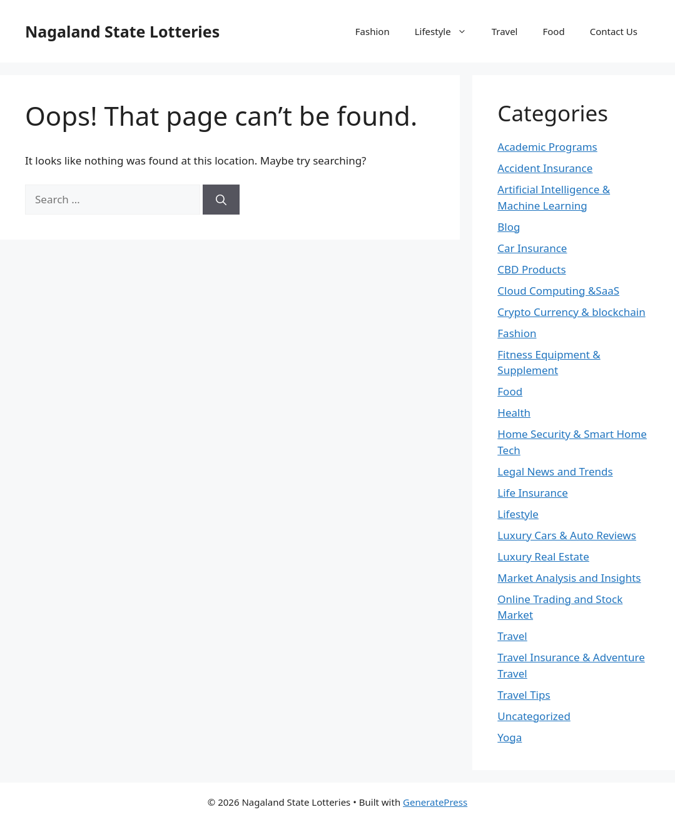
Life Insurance (532, 492)
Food (554, 31)
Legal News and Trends (554, 471)
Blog (508, 227)
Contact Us (613, 31)
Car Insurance (532, 248)
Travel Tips (523, 695)
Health (513, 412)
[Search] (221, 200)
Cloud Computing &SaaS (558, 290)
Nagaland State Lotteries (122, 31)
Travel (505, 31)
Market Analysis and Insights (569, 578)
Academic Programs (547, 147)
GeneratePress (435, 802)
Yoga (509, 737)
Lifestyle (447, 31)
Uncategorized (534, 716)
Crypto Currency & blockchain (571, 312)
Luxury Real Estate (543, 556)
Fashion (372, 31)
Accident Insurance (544, 168)
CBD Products (531, 269)
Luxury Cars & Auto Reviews (566, 535)
